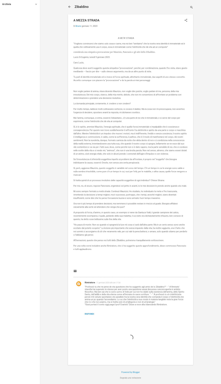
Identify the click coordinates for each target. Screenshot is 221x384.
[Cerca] (191, 7)
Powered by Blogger (130, 372)
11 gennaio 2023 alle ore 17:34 (108, 283)
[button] (186, 21)
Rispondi (89, 314)
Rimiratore (90, 282)
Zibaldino (82, 7)
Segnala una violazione (130, 378)
